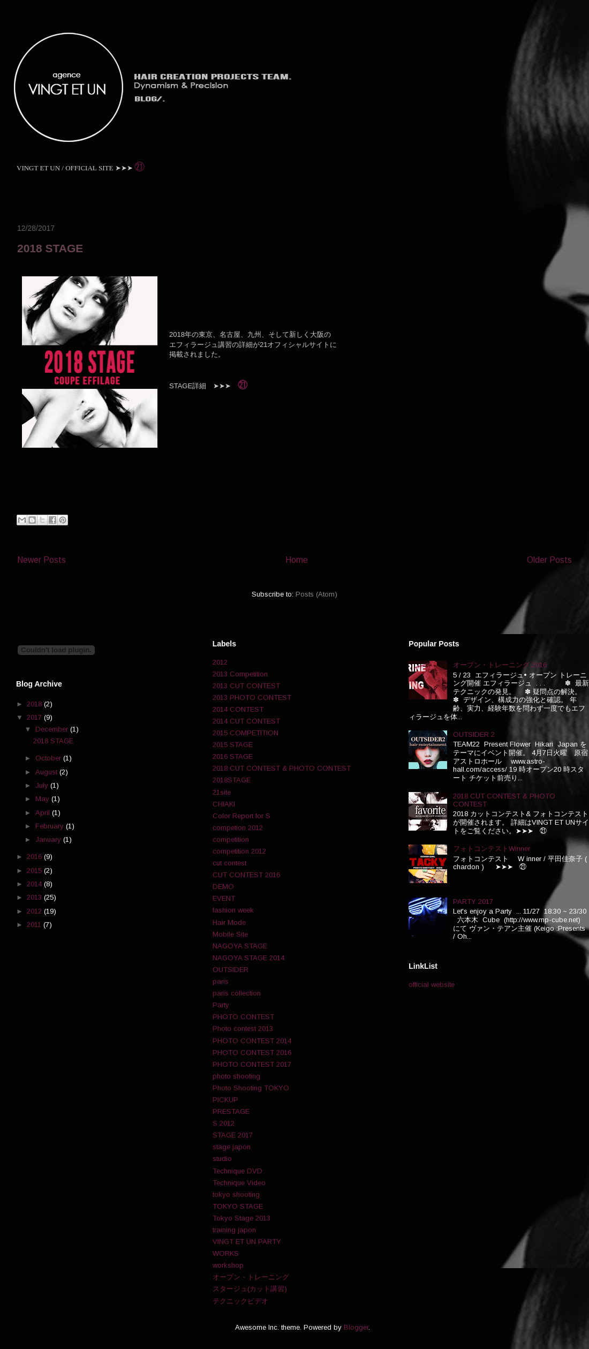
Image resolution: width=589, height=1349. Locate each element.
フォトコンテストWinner (491, 849)
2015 (35, 870)
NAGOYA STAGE (240, 946)
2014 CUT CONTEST (246, 721)
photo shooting (236, 1076)
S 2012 (224, 1123)
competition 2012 (239, 851)
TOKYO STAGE (238, 1206)
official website (432, 985)
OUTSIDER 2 (474, 734)
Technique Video (239, 1183)
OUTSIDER (230, 970)
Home (296, 559)
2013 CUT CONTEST (246, 686)
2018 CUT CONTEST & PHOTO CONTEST (282, 768)
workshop (228, 1265)
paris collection (237, 993)
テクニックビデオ (240, 1301)
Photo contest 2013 (243, 1028)
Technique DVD (237, 1171)
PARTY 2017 (473, 902)
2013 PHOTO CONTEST (252, 698)
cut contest (229, 863)
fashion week (233, 910)
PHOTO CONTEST (243, 1017)
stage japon (232, 1147)
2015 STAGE (233, 745)
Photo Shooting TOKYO (251, 1088)
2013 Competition (240, 674)
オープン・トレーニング (251, 1277)
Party (221, 1005)
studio (222, 1159)
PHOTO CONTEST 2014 (252, 1041)
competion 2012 (238, 828)
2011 (35, 925)
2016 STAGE (233, 756)
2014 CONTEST (238, 709)
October (49, 758)
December (52, 729)
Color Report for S (241, 816)
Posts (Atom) (316, 594)
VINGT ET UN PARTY (247, 1242)
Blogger (356, 1327)
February (50, 826)
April (43, 813)
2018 (35, 704)
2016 (35, 857)
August (47, 772)
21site (222, 792)
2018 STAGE (50, 248)
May (43, 799)
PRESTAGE (231, 1111)
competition (231, 839)
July (42, 785)
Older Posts (549, 559)
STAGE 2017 (233, 1135)
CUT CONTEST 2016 (246, 875)
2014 (35, 884)
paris (221, 981)
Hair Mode (229, 922)
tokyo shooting (236, 1194)
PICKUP (225, 1100)
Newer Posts (41, 559)
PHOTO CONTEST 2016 (252, 1053)
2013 (35, 897)
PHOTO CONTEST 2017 (252, 1064)
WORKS (226, 1253)
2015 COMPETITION (245, 733)
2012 (35, 911)
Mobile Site (230, 934)
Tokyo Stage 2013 (241, 1218)
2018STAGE (232, 780)
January (49, 839)
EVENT (224, 898)
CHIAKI (224, 804)
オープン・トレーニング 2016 (500, 665)
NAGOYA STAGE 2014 (248, 958)
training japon (234, 1230)
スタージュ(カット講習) (250, 1289)
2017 (35, 717)
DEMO (223, 887)
